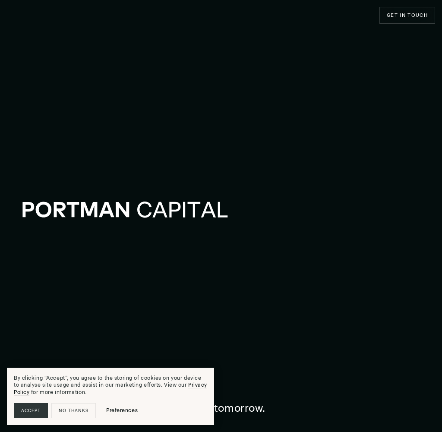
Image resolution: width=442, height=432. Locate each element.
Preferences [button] (122, 410)
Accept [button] (31, 410)
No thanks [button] (73, 410)
